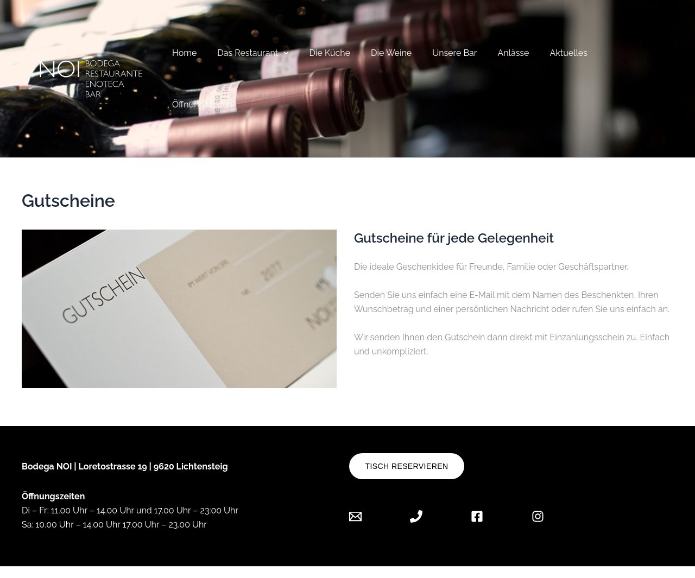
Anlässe (499, 57)
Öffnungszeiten (617, 57)
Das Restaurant (252, 57)
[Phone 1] (416, 473)
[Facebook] (477, 473)
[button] (282, 57)
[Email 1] (363, 473)
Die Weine (384, 57)
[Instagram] (537, 473)
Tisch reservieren (406, 424)
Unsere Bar (444, 57)
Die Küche (325, 57)
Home (186, 57)
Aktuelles (551, 57)
